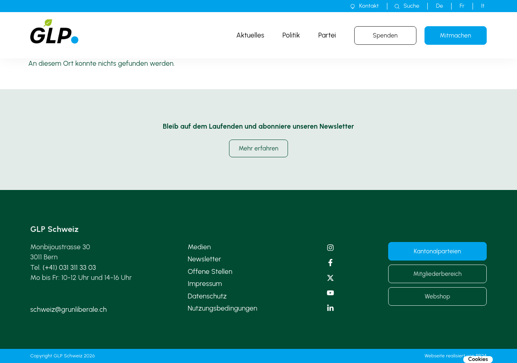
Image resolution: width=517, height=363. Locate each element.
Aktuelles (250, 35)
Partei (327, 35)
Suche (411, 5)
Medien (199, 247)
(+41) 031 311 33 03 (69, 267)
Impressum (205, 284)
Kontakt (369, 5)
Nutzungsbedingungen (223, 308)
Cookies (478, 359)
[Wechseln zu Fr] (462, 6)
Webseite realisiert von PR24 (456, 356)
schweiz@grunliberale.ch (68, 309)
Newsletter (204, 259)
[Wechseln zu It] (483, 6)
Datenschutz (207, 296)
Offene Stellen (210, 271)
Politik (291, 35)
